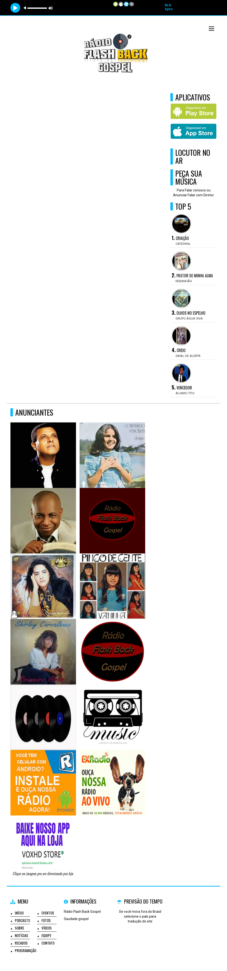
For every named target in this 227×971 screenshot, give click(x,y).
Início (19, 912)
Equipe (46, 935)
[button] (211, 28)
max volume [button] (51, 8)
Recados (21, 943)
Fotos (46, 920)
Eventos (48, 912)
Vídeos (47, 927)
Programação (25, 950)
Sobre (19, 927)
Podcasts (22, 920)
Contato (48, 943)
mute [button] (26, 8)
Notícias (21, 935)
